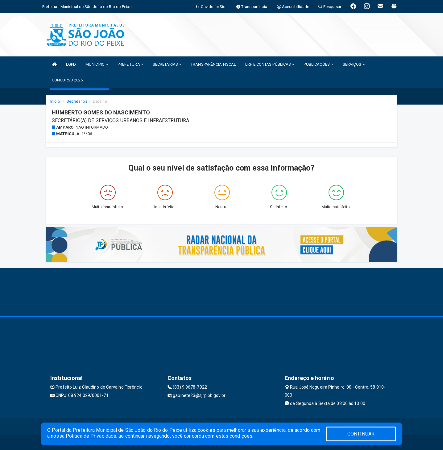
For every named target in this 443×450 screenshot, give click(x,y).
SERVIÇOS (354, 64)
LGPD (71, 64)
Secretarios (77, 101)
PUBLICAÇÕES (318, 64)
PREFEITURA (130, 64)
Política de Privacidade (91, 436)
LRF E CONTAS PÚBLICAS (269, 64)
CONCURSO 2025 (67, 80)
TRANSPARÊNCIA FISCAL (213, 64)
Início (55, 101)
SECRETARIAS (167, 64)
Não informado (92, 127)
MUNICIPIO (96, 64)
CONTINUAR (361, 434)
